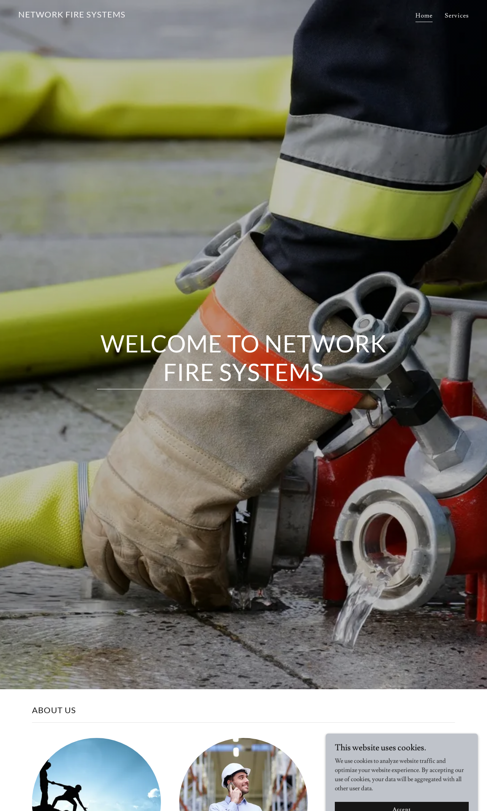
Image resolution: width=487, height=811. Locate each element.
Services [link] (457, 15)
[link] (72, 15)
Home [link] (424, 15)
